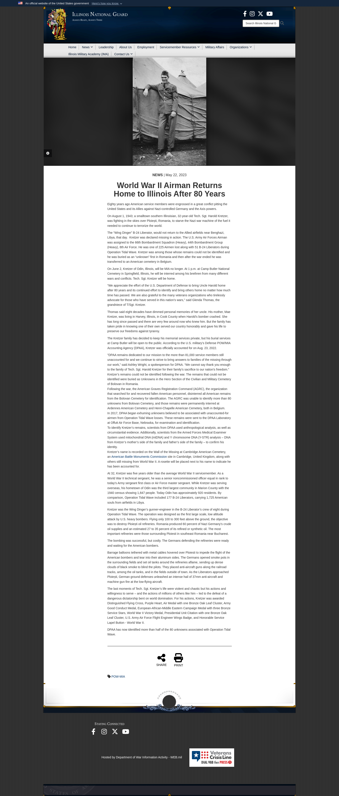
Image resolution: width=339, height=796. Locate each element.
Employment (145, 47)
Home (72, 47)
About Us (125, 47)
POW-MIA (118, 676)
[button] (107, 3)
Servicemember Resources (180, 47)
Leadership (106, 47)
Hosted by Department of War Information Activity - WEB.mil (142, 757)
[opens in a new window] (260, 13)
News (87, 47)
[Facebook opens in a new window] (245, 13)
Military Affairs (214, 47)
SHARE (161, 660)
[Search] (261, 23)
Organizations (241, 47)
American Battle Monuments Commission (139, 456)
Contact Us (123, 54)
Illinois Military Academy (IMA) (88, 54)
